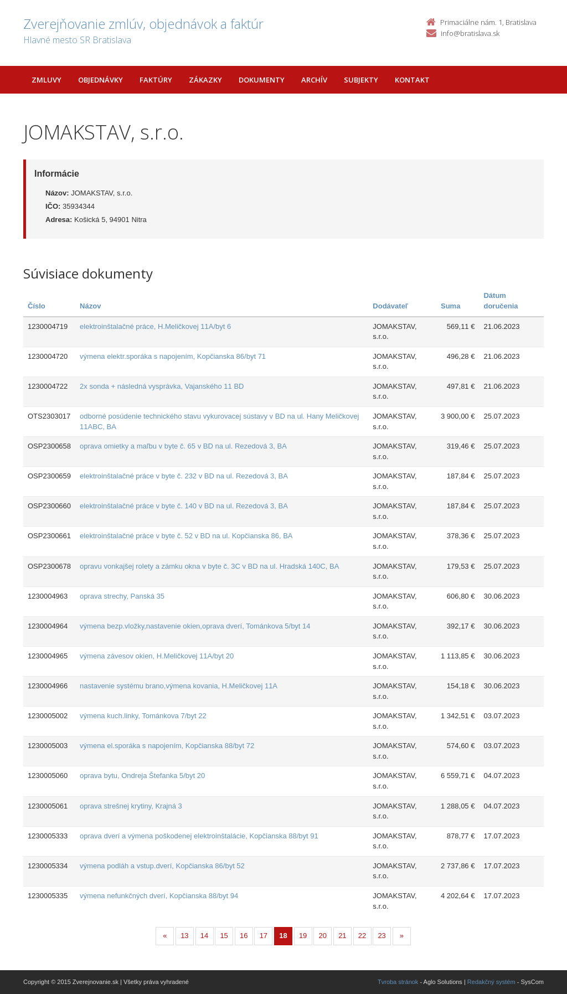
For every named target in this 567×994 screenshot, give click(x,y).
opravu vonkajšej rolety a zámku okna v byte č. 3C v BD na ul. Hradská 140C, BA (209, 566)
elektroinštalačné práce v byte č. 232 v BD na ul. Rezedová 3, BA (184, 476)
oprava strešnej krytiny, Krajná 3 (131, 806)
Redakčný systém (491, 981)
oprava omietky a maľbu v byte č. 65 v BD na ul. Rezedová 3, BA (183, 446)
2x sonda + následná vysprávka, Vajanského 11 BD (162, 386)
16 (244, 935)
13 (184, 935)
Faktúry (156, 80)
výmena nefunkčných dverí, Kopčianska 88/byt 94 (159, 896)
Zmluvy (46, 80)
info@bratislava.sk (470, 33)
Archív (314, 80)
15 (224, 935)
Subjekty (361, 80)
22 (362, 935)
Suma (450, 306)
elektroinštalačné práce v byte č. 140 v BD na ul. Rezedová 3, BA (184, 506)
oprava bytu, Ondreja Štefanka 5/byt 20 (142, 775)
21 (342, 935)
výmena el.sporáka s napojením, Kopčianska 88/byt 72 (167, 745)
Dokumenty (262, 80)
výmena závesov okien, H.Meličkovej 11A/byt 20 (157, 656)
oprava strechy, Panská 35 (122, 596)
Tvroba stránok (398, 981)
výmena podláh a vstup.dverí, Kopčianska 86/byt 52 (162, 866)
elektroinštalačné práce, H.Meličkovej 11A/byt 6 (155, 326)
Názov (90, 306)
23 (381, 935)
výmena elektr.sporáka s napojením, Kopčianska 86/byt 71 (173, 356)
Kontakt (412, 80)
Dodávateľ (390, 306)
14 (204, 935)
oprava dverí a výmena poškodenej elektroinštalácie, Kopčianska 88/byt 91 (199, 836)
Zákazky (205, 80)
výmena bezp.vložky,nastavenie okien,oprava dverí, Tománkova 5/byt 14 (195, 626)
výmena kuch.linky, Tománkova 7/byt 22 (143, 716)
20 (323, 935)
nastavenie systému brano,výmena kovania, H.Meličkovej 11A (178, 686)
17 (263, 935)
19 (303, 935)
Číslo (36, 306)
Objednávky (100, 80)
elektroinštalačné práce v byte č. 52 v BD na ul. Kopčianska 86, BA (186, 536)
